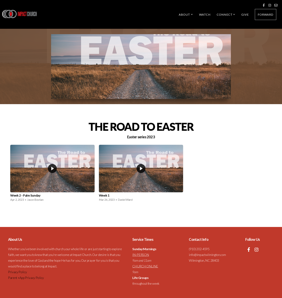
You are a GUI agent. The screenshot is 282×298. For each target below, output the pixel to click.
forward (265, 14)
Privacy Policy (17, 272)
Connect (226, 14)
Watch (205, 14)
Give (245, 14)
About (186, 14)
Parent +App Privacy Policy (26, 278)
